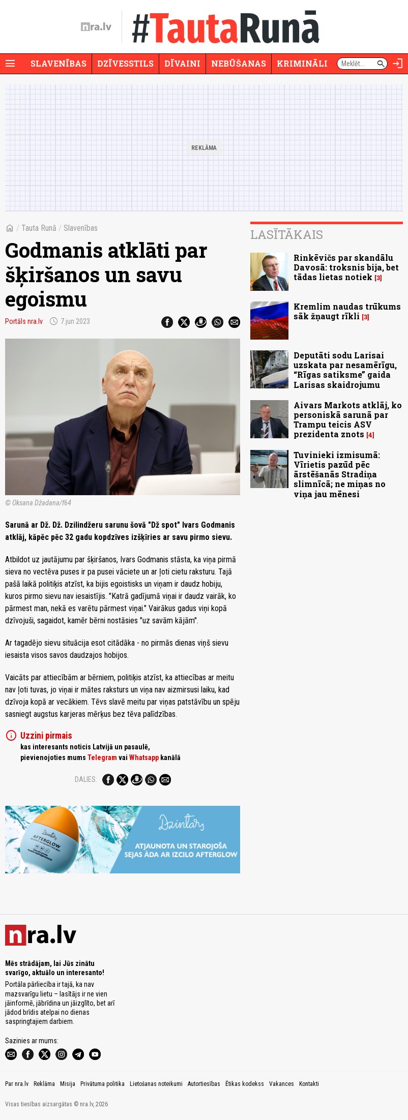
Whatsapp (144, 757)
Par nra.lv (16, 1083)
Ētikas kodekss (244, 1083)
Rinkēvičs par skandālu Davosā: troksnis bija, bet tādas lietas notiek (346, 267)
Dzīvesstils (125, 63)
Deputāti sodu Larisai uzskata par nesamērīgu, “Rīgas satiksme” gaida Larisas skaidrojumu (345, 370)
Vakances (281, 1083)
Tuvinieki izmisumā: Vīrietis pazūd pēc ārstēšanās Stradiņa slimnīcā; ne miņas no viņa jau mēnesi (340, 474)
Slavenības (58, 63)
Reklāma (44, 1083)
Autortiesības (204, 1083)
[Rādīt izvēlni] (10, 63)
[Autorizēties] (398, 63)
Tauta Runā (38, 228)
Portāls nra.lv (24, 321)
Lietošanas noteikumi (156, 1083)
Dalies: (86, 779)
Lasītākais (286, 234)
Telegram (102, 757)
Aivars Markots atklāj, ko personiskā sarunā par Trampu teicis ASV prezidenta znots (348, 420)
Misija (67, 1083)
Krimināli (302, 63)
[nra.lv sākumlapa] (96, 27)
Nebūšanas (238, 63)
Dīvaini (182, 63)
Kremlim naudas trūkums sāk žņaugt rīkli (347, 311)
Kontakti (309, 1083)
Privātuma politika (102, 1083)
